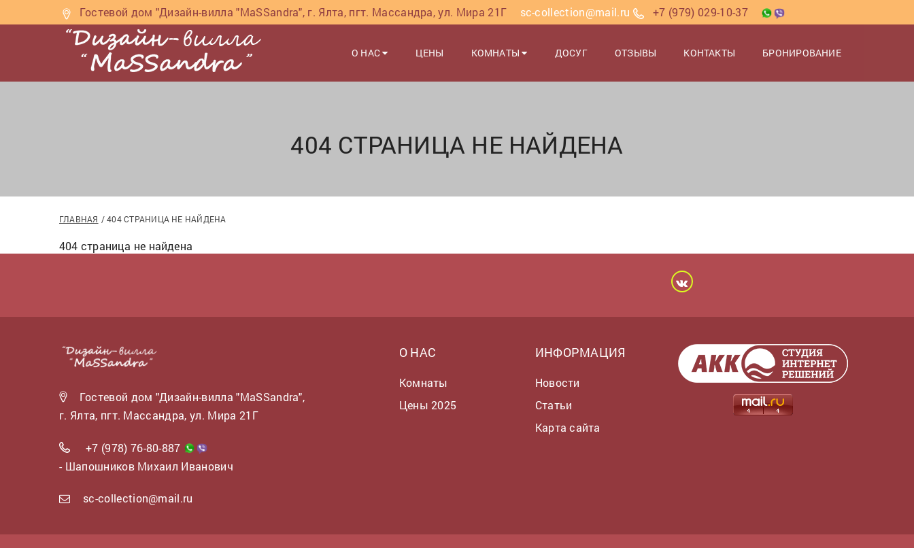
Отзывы (635, 52)
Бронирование (801, 52)
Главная (79, 218)
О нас (370, 52)
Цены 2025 (427, 405)
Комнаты (499, 52)
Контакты (710, 52)
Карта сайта (567, 427)
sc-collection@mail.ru (138, 498)
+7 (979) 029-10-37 (700, 12)
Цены (430, 52)
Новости (557, 382)
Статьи (553, 405)
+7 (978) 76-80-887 (133, 448)
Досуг (571, 52)
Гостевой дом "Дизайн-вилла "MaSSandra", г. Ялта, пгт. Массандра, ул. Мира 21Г (293, 12)
